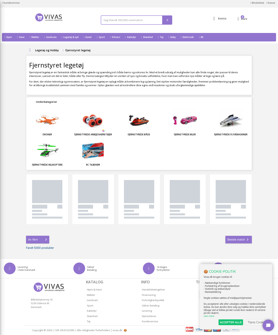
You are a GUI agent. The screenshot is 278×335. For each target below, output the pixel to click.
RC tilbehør (93, 164)
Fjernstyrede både (139, 134)
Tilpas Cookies (257, 322)
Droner (47, 134)
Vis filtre (38, 239)
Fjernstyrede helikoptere (47, 164)
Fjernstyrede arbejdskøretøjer (93, 134)
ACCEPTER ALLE (231, 322)
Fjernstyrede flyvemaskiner (230, 134)
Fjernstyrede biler (185, 134)
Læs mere (209, 316)
